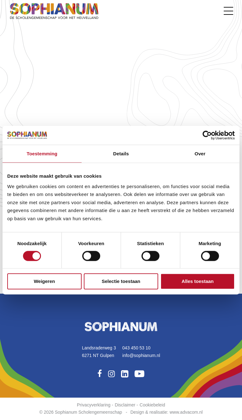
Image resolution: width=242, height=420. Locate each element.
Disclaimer (125, 404)
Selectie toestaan (121, 281)
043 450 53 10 (136, 347)
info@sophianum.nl (141, 355)
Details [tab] (121, 153)
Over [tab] (199, 153)
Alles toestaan (198, 281)
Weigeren (44, 281)
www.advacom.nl (186, 412)
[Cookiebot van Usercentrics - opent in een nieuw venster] (207, 135)
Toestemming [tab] (42, 153)
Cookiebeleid (152, 404)
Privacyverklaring (94, 404)
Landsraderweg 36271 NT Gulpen (99, 351)
